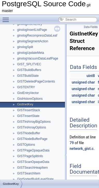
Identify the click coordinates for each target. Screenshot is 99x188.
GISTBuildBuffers (29, 70)
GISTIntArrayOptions (31, 127)
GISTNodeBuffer (28, 133)
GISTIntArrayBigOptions (34, 122)
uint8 (91, 76)
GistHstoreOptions (30, 99)
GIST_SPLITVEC (29, 64)
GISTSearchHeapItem (32, 167)
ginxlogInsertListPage (32, 30)
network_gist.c (82, 148)
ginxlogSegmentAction (32, 41)
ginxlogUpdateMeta (30, 53)
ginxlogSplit (25, 47)
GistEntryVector (28, 93)
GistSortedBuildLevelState (35, 179)
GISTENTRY (26, 87)
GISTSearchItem (28, 173)
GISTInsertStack (28, 110)
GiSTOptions (26, 144)
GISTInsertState (28, 116)
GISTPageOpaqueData (33, 150)
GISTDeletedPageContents (36, 81)
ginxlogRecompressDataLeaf (37, 35)
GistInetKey (25, 104)
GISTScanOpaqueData (33, 162)
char (91, 82)
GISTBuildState (28, 76)
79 (72, 143)
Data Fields (91, 27)
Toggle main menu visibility (7, 17)
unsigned (79, 82)
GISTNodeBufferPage (32, 139)
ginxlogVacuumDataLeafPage (37, 58)
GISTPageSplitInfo (30, 156)
